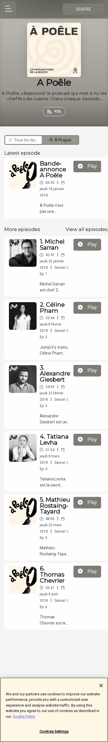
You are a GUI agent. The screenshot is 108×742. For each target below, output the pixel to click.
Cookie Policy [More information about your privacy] (24, 719)
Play (87, 166)
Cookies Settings (54, 734)
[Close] (101, 688)
